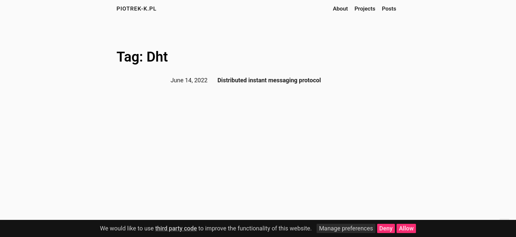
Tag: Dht (142, 57)
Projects (364, 8)
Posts (389, 8)
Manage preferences (346, 228)
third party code (176, 228)
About (340, 8)
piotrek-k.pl (136, 8)
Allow (406, 228)
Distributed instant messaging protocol (269, 80)
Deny (386, 228)
